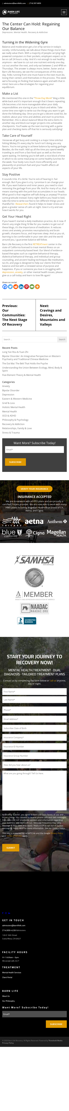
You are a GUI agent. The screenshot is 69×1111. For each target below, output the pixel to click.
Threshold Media (55, 1040)
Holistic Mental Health (13, 407)
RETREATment (40, 244)
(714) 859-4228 (9, 930)
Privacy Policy (58, 828)
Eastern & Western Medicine (17, 398)
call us (53, 680)
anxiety (19, 272)
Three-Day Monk (43, 98)
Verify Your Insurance (34, 489)
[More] (37, 286)
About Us (6, 996)
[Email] (32, 286)
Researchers (22, 203)
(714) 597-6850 (35, 3)
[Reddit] (15, 286)
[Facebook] (4, 286)
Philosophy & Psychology (15, 419)
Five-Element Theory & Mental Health (21, 375)
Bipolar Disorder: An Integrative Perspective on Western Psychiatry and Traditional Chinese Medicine (31, 358)
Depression (7, 32)
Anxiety (6, 386)
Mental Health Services (11, 972)
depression (8, 272)
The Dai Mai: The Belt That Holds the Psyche (25, 363)
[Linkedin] (21, 286)
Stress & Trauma (11, 432)
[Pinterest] (26, 286)
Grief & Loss (8, 403)
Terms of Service (14, 836)
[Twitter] (10, 286)
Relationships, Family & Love (17, 428)
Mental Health (20, 32)
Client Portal (7, 977)
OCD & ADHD (9, 415)
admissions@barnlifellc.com (15, 3)
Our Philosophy (8, 1001)
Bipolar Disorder (11, 390)
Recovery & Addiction (38, 32)
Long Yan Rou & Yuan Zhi (15, 351)
